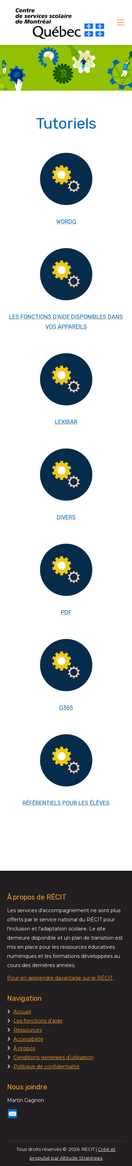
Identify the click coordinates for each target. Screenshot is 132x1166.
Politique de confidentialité (46, 1066)
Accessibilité (28, 1039)
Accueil (22, 1012)
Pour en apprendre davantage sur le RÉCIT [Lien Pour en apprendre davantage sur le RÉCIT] (60, 978)
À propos (24, 1048)
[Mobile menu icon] (121, 22)
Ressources (27, 1030)
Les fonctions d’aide (37, 1021)
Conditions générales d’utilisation (53, 1057)
